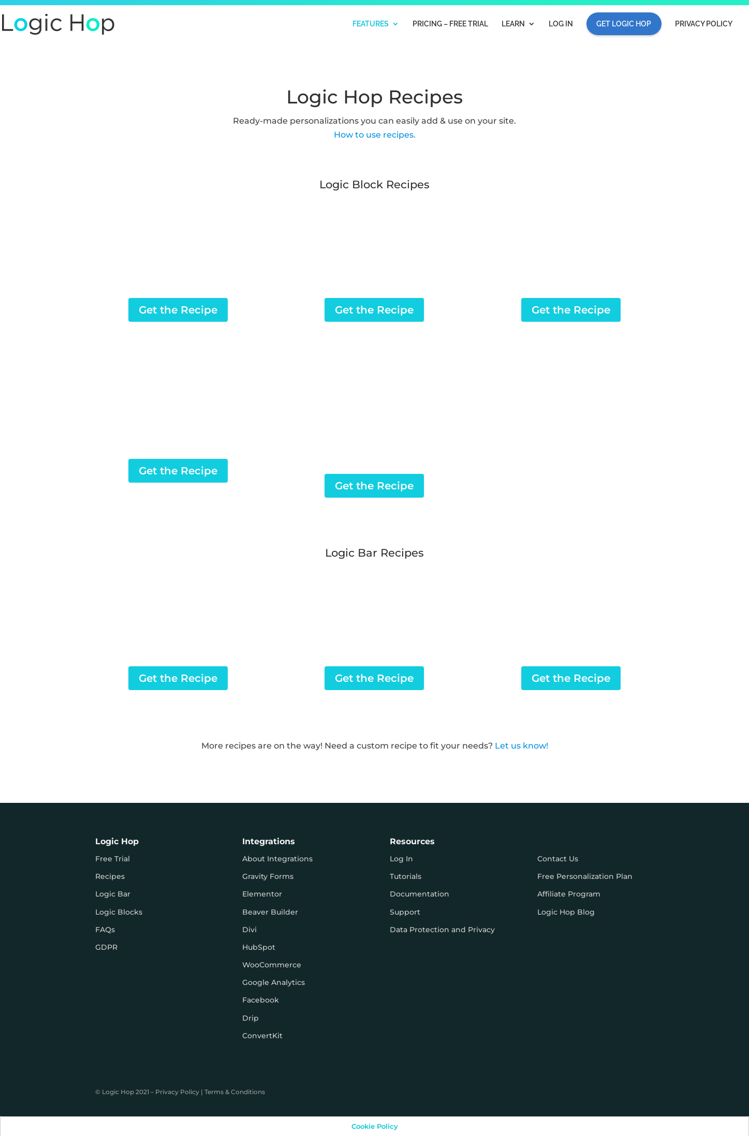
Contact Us (557, 858)
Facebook (260, 1000)
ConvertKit (262, 1035)
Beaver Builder (270, 912)
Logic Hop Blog (566, 912)
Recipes (110, 876)
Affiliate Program (568, 894)
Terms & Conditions (234, 1092)
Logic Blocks (118, 912)
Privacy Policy (703, 24)
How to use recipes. (375, 135)
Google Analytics (273, 982)
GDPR (106, 947)
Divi (249, 929)
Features (371, 24)
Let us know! (521, 746)
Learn (513, 24)
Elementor (262, 894)
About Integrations (277, 858)
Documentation (419, 894)
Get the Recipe (178, 310)
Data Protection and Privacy (442, 929)
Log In (561, 24)
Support (405, 912)
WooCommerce (271, 964)
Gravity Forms (267, 876)
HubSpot (258, 947)
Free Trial (112, 858)
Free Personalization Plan (585, 876)
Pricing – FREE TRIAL (450, 24)
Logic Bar (112, 894)
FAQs (105, 929)
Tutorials (405, 876)
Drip (250, 1018)
